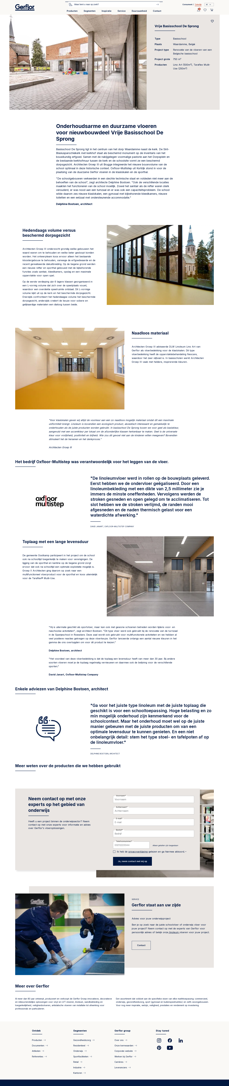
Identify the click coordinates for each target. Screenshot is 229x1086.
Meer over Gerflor (32, 986)
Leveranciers (120, 1067)
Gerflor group (122, 1030)
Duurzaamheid (139, 11)
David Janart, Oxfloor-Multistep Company (112, 526)
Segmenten (90, 11)
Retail (76, 1062)
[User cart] (211, 10)
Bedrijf (119, 830)
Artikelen (36, 1051)
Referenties (37, 1056)
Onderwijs (78, 1051)
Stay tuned (162, 1030)
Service (122, 11)
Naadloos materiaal (150, 333)
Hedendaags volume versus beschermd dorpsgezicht (49, 233)
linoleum (173, 932)
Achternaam (121, 807)
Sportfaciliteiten (80, 1056)
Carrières (118, 1062)
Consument (187, 4)
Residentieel (79, 1045)
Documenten (38, 1045)
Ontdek (36, 1030)
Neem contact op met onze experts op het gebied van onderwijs (57, 804)
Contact (157, 11)
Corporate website (123, 1051)
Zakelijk (198, 4)
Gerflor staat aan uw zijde (156, 905)
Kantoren (77, 1073)
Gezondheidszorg (82, 1040)
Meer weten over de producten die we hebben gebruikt (67, 766)
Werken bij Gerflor (123, 1056)
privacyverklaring (138, 851)
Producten (72, 11)
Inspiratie (106, 11)
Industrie (77, 1067)
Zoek (70, 4)
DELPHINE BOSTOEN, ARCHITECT (105, 754)
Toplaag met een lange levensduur (55, 541)
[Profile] (198, 10)
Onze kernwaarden (123, 1045)
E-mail (118, 818)
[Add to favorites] (212, 21)
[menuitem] (72, 12)
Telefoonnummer (123, 841)
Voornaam (120, 796)
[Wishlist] (205, 10)
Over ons (119, 1040)
